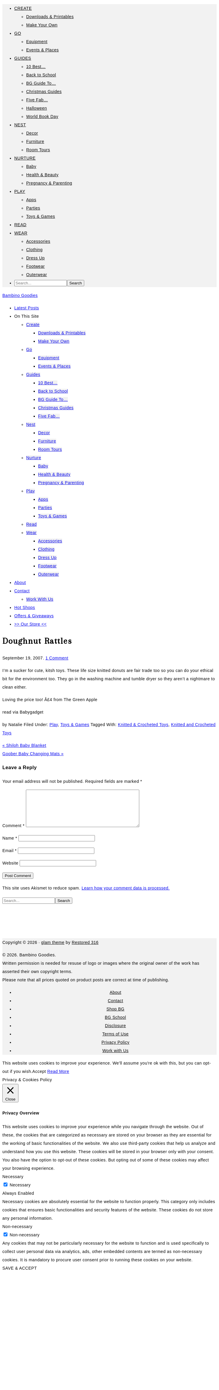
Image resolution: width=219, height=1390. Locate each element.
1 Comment (57, 658)
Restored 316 (85, 949)
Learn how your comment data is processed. (126, 895)
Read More (58, 1078)
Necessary (20, 1192)
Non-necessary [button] (17, 1233)
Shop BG (115, 1016)
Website (10, 870)
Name (9, 845)
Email (9, 857)
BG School (115, 1024)
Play (53, 724)
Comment (13, 832)
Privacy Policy (115, 1049)
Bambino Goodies (20, 295)
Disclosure (115, 1032)
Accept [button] (39, 1078)
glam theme (52, 949)
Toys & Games (74, 724)
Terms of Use (115, 1041)
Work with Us (115, 1057)
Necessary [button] (13, 1183)
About (115, 999)
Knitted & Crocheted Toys (143, 724)
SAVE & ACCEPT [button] (19, 1275)
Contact (115, 1007)
